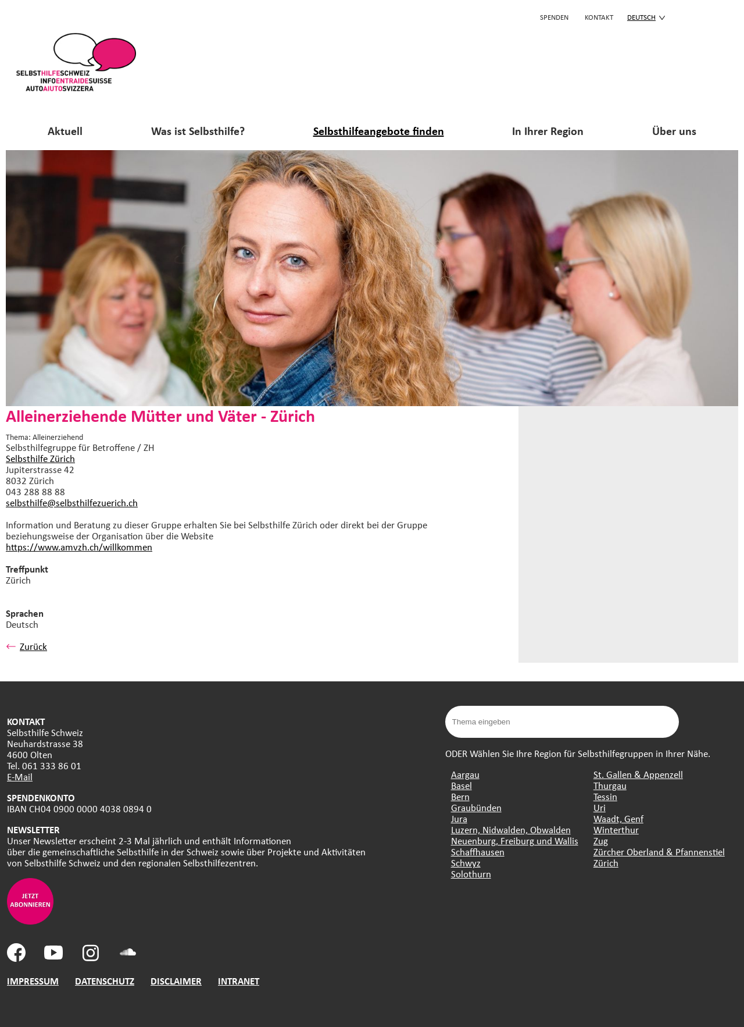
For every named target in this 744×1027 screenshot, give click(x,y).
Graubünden (476, 807)
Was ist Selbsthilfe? (198, 130)
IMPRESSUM (33, 980)
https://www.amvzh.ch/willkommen (79, 546)
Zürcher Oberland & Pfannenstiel (659, 851)
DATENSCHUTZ (104, 980)
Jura (459, 818)
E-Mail (20, 776)
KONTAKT (599, 17)
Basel (461, 785)
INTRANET (238, 980)
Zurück (26, 646)
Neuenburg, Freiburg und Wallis (514, 840)
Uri (599, 807)
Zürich (605, 862)
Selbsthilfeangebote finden (378, 130)
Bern (460, 796)
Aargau (465, 774)
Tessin (605, 796)
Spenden (554, 17)
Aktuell (65, 130)
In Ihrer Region (548, 130)
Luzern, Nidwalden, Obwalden (511, 829)
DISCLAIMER (176, 980)
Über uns (674, 130)
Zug (600, 840)
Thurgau (610, 785)
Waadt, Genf (618, 818)
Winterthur (616, 829)
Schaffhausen (478, 851)
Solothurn (471, 873)
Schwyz (466, 862)
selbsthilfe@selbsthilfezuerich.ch (72, 502)
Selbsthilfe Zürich (40, 458)
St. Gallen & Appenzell (638, 774)
